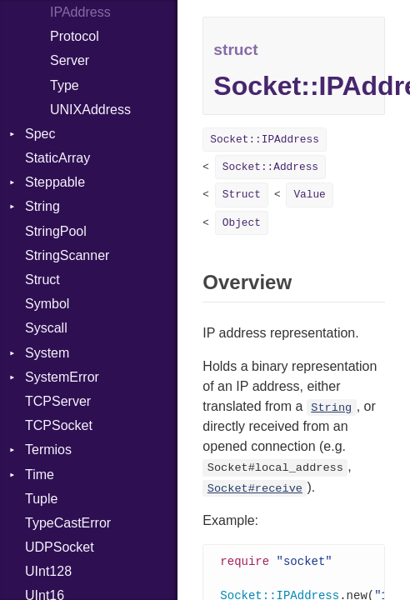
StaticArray (57, 158)
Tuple (41, 499)
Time (39, 475)
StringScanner (67, 255)
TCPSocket (58, 425)
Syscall (46, 328)
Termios (48, 449)
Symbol (47, 304)
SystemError (62, 377)
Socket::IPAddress (264, 139)
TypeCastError (68, 523)
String (42, 206)
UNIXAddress (90, 109)
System (47, 353)
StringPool (56, 231)
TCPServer (58, 401)
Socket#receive (255, 488)
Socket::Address (270, 167)
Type (64, 85)
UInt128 (48, 571)
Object (241, 223)
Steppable (55, 182)
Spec (40, 134)
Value (309, 194)
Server (69, 60)
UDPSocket (59, 547)
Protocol (74, 36)
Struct (42, 279)
